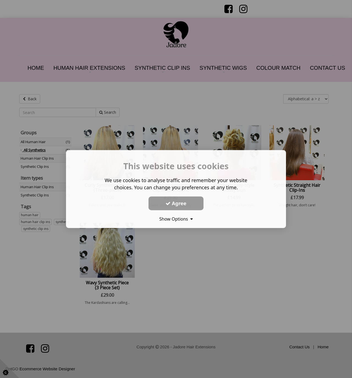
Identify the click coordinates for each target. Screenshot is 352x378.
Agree (176, 203)
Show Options (176, 219)
